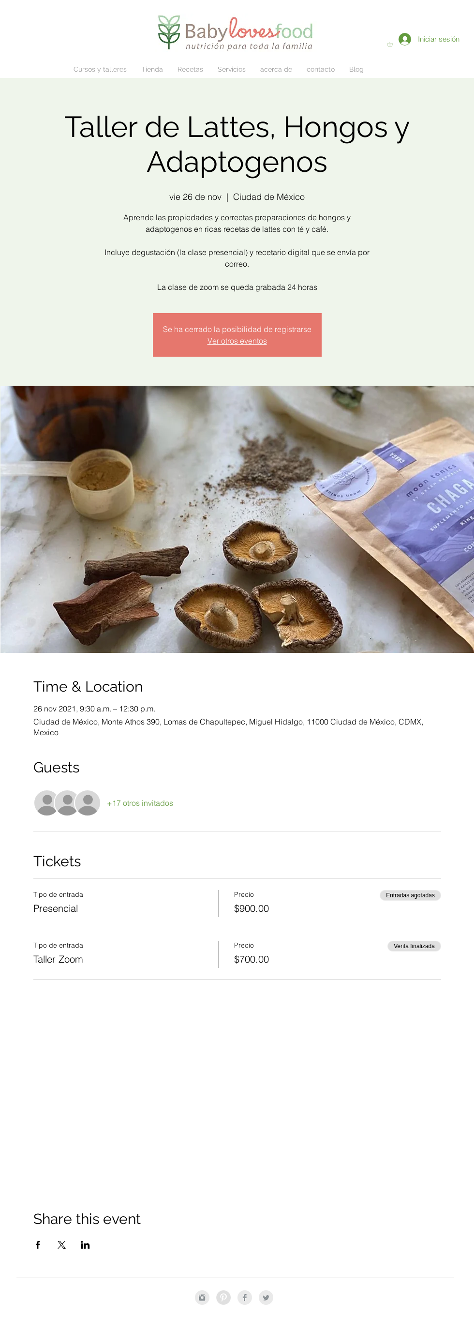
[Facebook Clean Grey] (244, 1297)
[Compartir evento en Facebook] (38, 1245)
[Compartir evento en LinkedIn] (85, 1245)
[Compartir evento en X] (61, 1245)
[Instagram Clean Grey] (202, 1297)
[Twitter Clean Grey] (266, 1297)
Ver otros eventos (237, 341)
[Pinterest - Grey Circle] (223, 1297)
